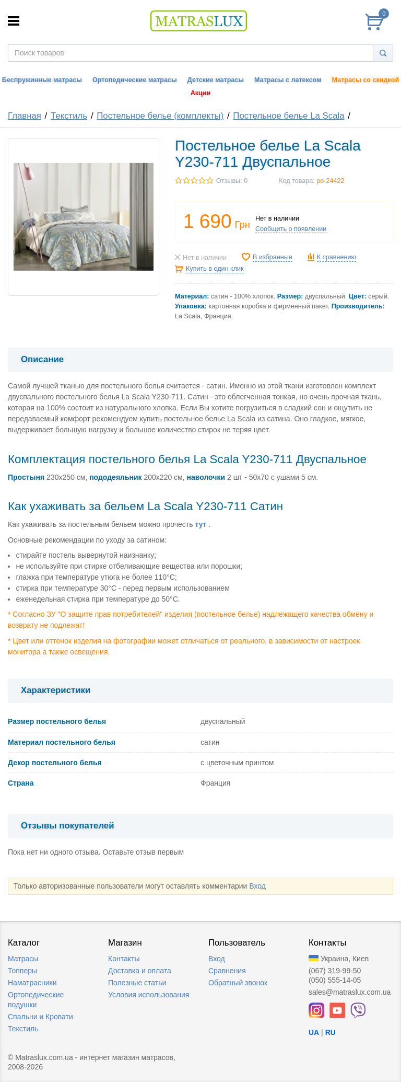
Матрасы (23, 958)
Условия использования (148, 995)
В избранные (272, 257)
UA (314, 1032)
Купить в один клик (215, 268)
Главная (24, 116)
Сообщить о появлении (290, 229)
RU (330, 1032)
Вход (257, 886)
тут (200, 524)
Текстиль (69, 116)
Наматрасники (32, 983)
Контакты (123, 958)
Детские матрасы (215, 80)
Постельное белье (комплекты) (160, 116)
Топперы (22, 970)
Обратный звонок (237, 983)
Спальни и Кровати (40, 1016)
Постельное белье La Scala (288, 116)
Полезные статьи (137, 983)
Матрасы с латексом (287, 80)
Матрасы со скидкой (365, 80)
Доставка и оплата (139, 970)
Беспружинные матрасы (42, 80)
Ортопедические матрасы (134, 80)
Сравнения (227, 970)
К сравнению (336, 257)
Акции (201, 93)
